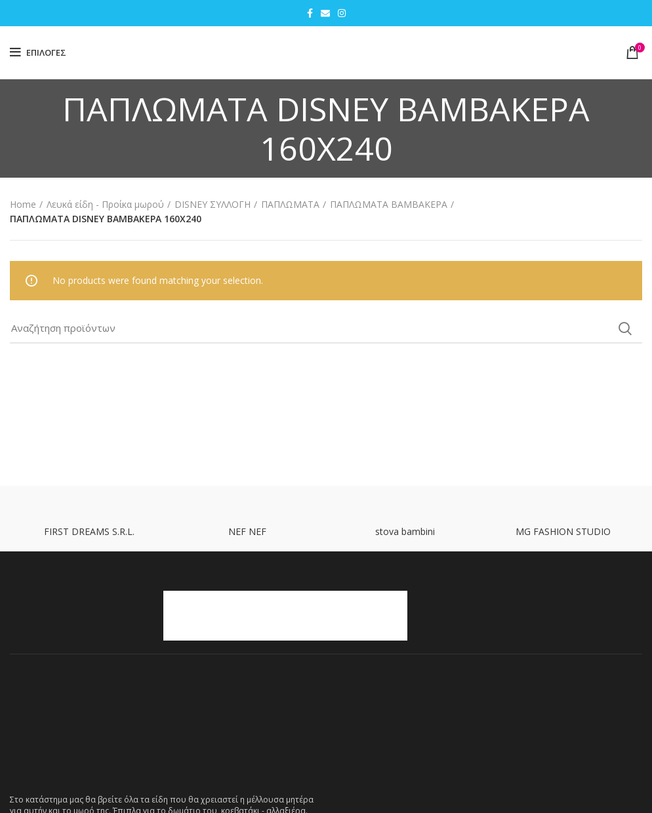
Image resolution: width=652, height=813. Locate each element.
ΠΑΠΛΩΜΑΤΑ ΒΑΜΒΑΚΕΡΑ (388, 204)
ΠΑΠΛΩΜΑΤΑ (290, 204)
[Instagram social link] (342, 13)
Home (23, 204)
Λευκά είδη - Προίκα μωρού (105, 204)
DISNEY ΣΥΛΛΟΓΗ (212, 204)
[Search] (326, 328)
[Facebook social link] (310, 13)
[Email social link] (325, 13)
